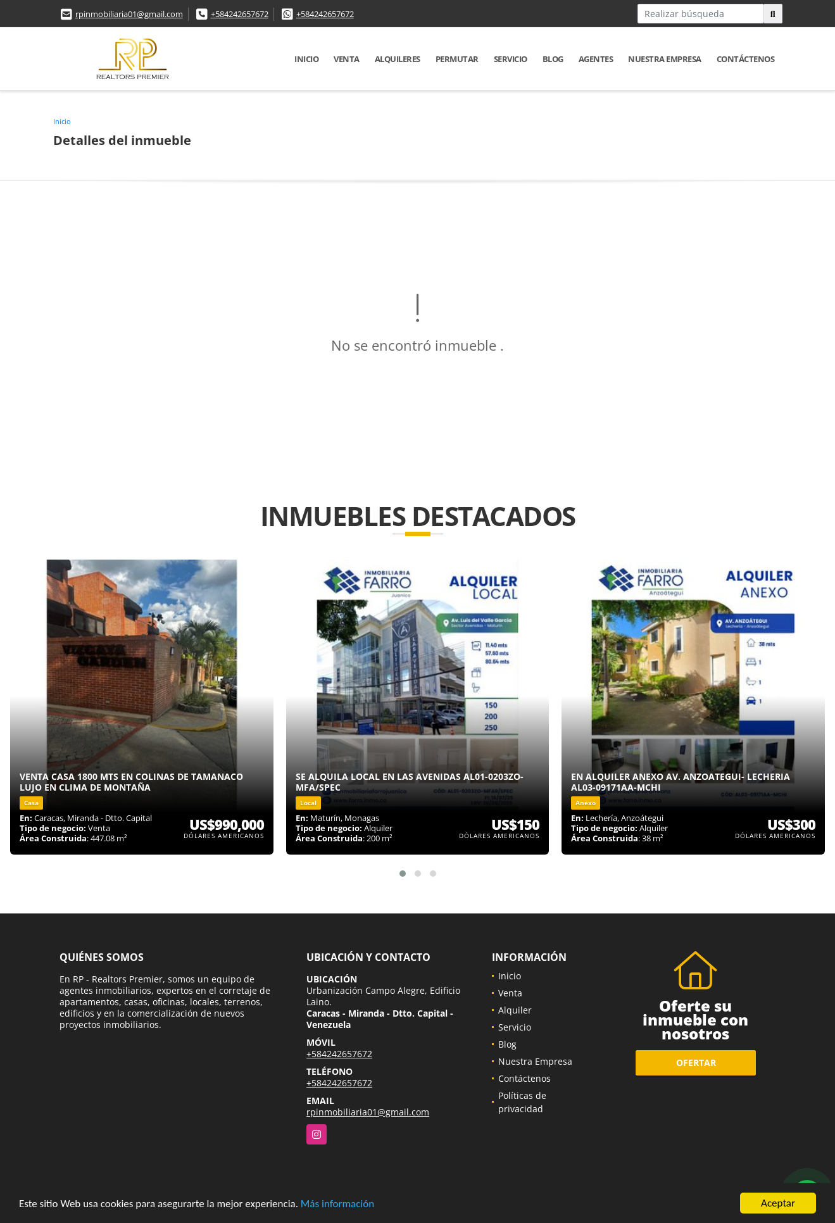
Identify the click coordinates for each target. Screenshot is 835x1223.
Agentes (596, 59)
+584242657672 (239, 14)
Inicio (306, 59)
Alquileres (397, 59)
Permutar (457, 59)
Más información (337, 1203)
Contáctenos (746, 59)
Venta (347, 59)
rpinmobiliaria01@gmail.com (129, 14)
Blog (553, 59)
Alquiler (515, 1010)
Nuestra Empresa (664, 59)
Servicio (510, 59)
